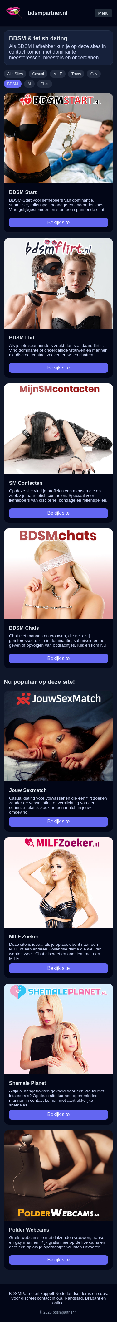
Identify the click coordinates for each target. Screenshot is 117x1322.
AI (29, 84)
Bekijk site (58, 222)
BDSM (12, 84)
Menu (103, 13)
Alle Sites (15, 74)
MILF (57, 74)
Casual (38, 74)
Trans (76, 74)
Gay (93, 74)
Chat (44, 84)
